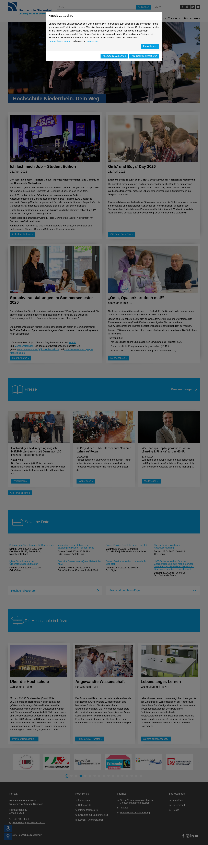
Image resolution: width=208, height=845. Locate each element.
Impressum (92, 41)
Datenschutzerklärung (60, 41)
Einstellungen (150, 46)
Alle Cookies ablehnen (114, 56)
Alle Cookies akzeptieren (144, 56)
